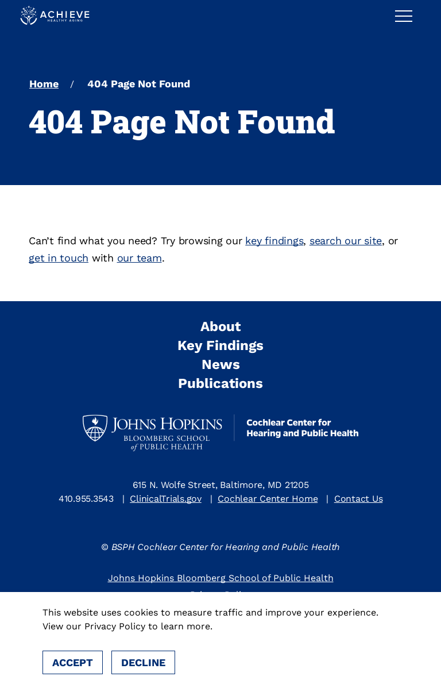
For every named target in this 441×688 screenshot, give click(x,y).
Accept (72, 662)
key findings (274, 241)
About (220, 326)
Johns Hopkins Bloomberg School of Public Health (221, 577)
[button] (408, 16)
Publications (220, 383)
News (221, 364)
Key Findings (220, 345)
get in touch (58, 258)
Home (44, 84)
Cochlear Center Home (268, 498)
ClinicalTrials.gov (166, 498)
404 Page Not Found (138, 84)
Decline (143, 662)
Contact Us (358, 498)
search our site (346, 241)
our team (139, 258)
